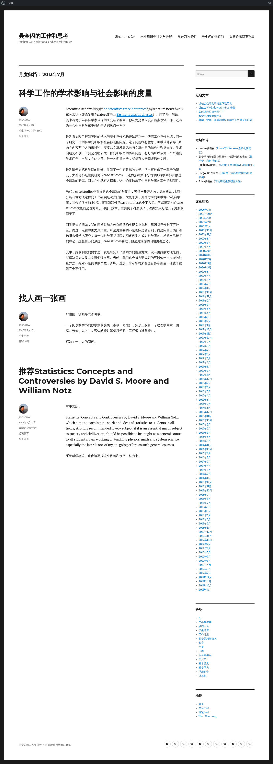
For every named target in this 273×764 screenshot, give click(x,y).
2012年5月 (205, 560)
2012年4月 (205, 565)
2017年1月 (204, 375)
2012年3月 (205, 569)
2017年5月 (205, 358)
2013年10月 (205, 490)
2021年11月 (205, 234)
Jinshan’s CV (125, 37)
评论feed (204, 712)
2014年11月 (205, 445)
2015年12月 (205, 412)
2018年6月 (205, 304)
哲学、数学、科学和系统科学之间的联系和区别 (225, 120)
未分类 (202, 659)
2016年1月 (204, 408)
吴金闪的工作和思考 (43, 35)
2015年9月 (205, 424)
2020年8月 (205, 255)
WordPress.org (208, 716)
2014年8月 (205, 453)
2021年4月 (205, 247)
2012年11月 (205, 536)
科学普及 (204, 663)
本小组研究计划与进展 (156, 37)
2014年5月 (205, 461)
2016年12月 (205, 379)
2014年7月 (205, 457)
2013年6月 (205, 507)
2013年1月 (204, 527)
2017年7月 (205, 350)
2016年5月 (205, 391)
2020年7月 (205, 259)
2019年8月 (205, 271)
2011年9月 (205, 589)
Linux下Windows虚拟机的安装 (217, 107)
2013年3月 (205, 519)
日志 (201, 651)
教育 (201, 642)
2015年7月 (205, 428)
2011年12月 (205, 577)
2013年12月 (205, 482)
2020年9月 (205, 251)
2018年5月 (205, 309)
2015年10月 (205, 420)
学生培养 (24, 130)
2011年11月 (205, 581)
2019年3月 (205, 280)
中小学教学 (205, 622)
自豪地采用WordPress (58, 744)
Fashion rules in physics (135, 114)
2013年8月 (205, 498)
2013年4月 (205, 515)
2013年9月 (205, 494)
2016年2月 (205, 404)
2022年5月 (205, 218)
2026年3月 (205, 209)
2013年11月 (205, 486)
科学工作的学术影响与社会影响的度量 (85, 93)
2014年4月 (205, 465)
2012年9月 (205, 544)
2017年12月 (205, 329)
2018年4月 (205, 313)
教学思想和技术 (28, 427)
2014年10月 (205, 449)
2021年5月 (205, 242)
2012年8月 (205, 548)
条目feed (204, 708)
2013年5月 (205, 511)
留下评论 (24, 136)
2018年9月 (205, 300)
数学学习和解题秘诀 (210, 116)
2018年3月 (205, 317)
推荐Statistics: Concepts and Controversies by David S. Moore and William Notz (94, 380)
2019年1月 (204, 288)
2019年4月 (205, 275)
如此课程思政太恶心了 (211, 111)
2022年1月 (205, 226)
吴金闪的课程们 (213, 37)
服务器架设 (205, 655)
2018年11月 (205, 296)
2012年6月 (205, 556)
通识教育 (24, 433)
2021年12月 (205, 230)
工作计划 (204, 634)
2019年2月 (205, 284)
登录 (10, 3)
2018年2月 (205, 321)
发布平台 (204, 626)
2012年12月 (205, 532)
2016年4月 (205, 395)
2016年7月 (205, 383)
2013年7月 (205, 503)
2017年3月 (205, 366)
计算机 (202, 675)
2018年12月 (205, 292)
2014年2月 (205, 474)
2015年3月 (205, 441)
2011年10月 (205, 585)
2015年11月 (205, 416)
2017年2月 (205, 370)
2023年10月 (205, 214)
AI (200, 618)
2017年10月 (205, 337)
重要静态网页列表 (242, 37)
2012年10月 (205, 540)
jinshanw (24, 119)
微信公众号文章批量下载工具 (215, 103)
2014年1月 (204, 478)
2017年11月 (205, 333)
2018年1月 (204, 325)
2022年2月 (205, 222)
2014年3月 (205, 470)
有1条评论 (24, 341)
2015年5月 (205, 437)
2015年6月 (205, 432)
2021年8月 (205, 238)
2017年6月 (205, 354)
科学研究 (36, 130)
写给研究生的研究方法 (228, 181)
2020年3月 (205, 267)
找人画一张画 (42, 298)
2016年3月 (205, 399)
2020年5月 (205, 263)
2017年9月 (205, 342)
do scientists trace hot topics (125, 109)
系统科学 (204, 671)
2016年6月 (205, 387)
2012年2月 (205, 573)
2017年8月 (205, 346)
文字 (201, 647)
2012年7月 (205, 552)
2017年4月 (205, 362)
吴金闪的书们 (186, 37)
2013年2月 (205, 523)
